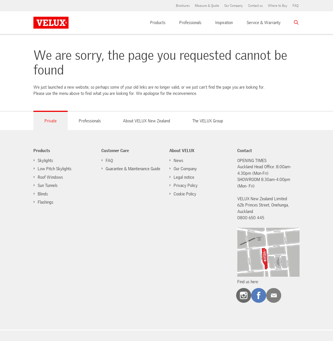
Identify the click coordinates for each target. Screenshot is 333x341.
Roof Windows (50, 177)
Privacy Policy (186, 185)
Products (157, 22)
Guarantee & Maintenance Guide (133, 168)
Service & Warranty (264, 22)
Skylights (45, 160)
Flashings (45, 202)
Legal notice (184, 177)
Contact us (255, 6)
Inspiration (224, 22)
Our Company (233, 6)
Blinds (43, 194)
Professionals (190, 22)
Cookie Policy (185, 194)
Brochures (183, 6)
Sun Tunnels (47, 185)
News (178, 160)
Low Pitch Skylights (54, 168)
